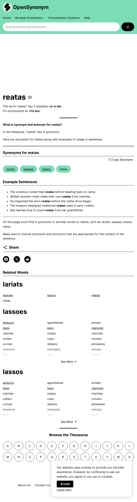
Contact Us (42, 485)
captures (97, 328)
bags (6, 328)
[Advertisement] (68, 63)
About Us (24, 485)
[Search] (127, 26)
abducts (8, 322)
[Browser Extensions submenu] (29, 18)
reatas (96, 295)
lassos (46, 169)
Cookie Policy (64, 490)
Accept (65, 484)
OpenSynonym (31, 7)
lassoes (29, 169)
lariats (10, 169)
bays (50, 328)
